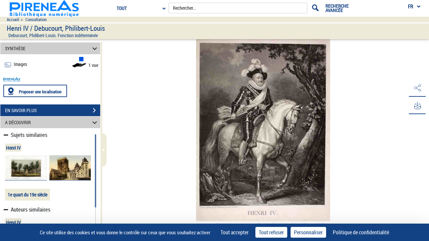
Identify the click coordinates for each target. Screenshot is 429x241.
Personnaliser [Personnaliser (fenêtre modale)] (308, 232)
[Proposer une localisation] (35, 91)
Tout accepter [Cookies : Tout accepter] (235, 232)
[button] (417, 88)
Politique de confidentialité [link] (361, 232)
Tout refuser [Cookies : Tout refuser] (271, 232)
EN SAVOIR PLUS (52, 110)
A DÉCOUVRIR (52, 122)
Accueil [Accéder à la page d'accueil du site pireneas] (13, 19)
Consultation (36, 19)
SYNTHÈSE (52, 48)
